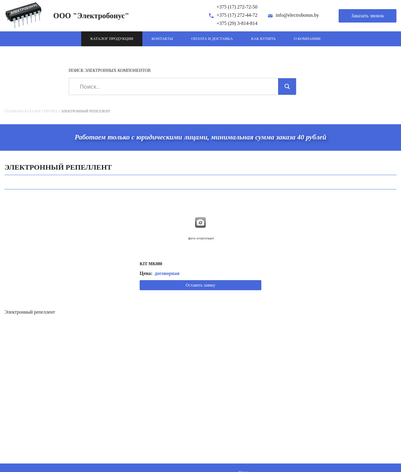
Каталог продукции (111, 39)
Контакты (162, 39)
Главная (13, 111)
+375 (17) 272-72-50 (237, 6)
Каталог (33, 111)
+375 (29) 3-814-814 (237, 23)
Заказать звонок (367, 15)
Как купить (263, 39)
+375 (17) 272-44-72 (237, 15)
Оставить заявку (200, 285)
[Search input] (176, 86)
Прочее (51, 111)
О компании (307, 39)
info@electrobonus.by (297, 15)
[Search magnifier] (287, 86)
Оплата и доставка (212, 39)
